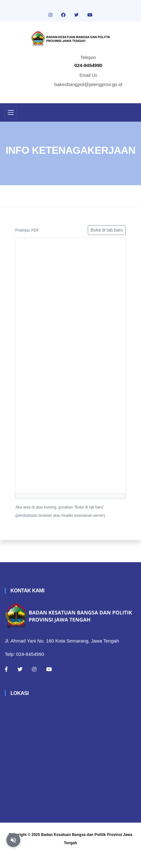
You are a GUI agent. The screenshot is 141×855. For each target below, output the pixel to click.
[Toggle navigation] (11, 112)
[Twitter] (20, 669)
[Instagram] (34, 669)
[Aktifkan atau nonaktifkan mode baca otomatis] (13, 840)
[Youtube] (49, 669)
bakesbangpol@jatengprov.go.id (88, 84)
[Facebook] (6, 669)
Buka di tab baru (107, 229)
